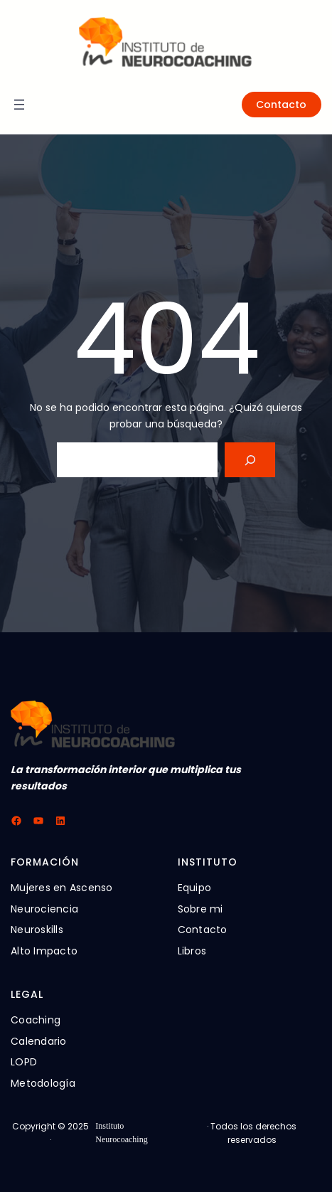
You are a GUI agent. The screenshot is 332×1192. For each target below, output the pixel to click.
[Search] (250, 459)
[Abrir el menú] (19, 104)
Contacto (281, 104)
